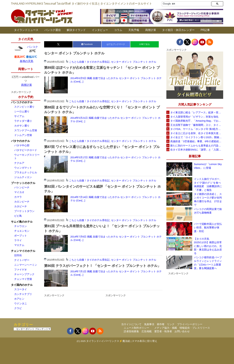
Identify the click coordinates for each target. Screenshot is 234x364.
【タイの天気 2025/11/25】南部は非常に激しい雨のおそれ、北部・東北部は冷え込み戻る (208, 246)
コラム (118, 30)
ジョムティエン (23, 177)
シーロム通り (21, 111)
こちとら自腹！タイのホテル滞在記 (89, 61)
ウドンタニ (20, 303)
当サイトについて (131, 324)
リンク (170, 324)
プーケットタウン (24, 211)
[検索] (186, 4)
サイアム (19, 116)
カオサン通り (21, 125)
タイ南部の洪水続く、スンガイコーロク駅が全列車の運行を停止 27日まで (208, 199)
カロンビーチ (21, 201)
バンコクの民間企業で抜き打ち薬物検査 (208, 211)
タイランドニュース (26, 30)
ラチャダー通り (23, 120)
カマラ (18, 196)
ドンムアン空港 (23, 135)
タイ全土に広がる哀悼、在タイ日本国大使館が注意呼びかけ (196, 133)
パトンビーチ (21, 187)
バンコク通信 (52, 30)
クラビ (18, 308)
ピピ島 (18, 215)
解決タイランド (76, 30)
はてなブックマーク (116, 44)
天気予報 (133, 30)
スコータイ (20, 289)
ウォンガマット (23, 167)
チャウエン (20, 226)
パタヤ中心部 (21, 145)
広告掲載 (147, 331)
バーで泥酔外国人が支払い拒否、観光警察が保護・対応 (208, 227)
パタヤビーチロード (25, 150)
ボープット (20, 235)
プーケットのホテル (23, 183)
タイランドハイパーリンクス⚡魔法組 (108, 341)
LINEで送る (144, 44)
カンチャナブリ (23, 294)
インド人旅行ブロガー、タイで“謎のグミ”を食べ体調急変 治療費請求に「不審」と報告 (208, 184)
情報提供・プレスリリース (195, 327)
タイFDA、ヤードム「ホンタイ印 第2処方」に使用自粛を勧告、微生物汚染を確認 (196, 129)
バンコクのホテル (22, 102)
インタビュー (100, 30)
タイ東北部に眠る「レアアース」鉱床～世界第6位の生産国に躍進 (196, 112)
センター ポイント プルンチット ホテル (133, 61)
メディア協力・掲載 (165, 327)
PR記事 (205, 30)
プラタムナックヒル (25, 172)
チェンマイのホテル (23, 250)
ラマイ (18, 240)
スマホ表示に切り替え (144, 341)
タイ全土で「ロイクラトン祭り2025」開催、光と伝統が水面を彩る (196, 137)
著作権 (160, 324)
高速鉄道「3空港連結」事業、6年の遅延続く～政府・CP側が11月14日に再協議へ (196, 141)
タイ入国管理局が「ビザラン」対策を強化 (194, 116)
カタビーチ (20, 206)
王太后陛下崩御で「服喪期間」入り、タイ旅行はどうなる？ (196, 124)
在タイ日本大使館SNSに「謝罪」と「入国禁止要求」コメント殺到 (196, 149)
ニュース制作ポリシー (136, 327)
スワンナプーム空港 (25, 130)
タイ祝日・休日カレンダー (178, 30)
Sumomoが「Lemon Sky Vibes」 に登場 (208, 166)
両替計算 (150, 30)
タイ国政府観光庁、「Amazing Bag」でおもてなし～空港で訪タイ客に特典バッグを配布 (196, 120)
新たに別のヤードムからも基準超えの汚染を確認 (196, 145)
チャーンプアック (24, 274)
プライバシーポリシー (189, 324)
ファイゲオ (20, 269)
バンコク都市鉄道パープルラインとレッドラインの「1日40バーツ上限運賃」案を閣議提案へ (208, 263)
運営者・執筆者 (163, 331)
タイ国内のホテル (22, 284)
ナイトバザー (21, 260)
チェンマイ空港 (23, 279)
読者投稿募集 (131, 331)
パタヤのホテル (20, 141)
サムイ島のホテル (22, 221)
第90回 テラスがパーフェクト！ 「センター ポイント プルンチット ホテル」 (102, 266)
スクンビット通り (24, 106)
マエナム (19, 245)
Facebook (87, 44)
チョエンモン (21, 230)
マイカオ (19, 192)
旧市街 (18, 255)
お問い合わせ (182, 331)
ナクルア (19, 162)
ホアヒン (19, 298)
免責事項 (149, 324)
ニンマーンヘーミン (25, 264)
